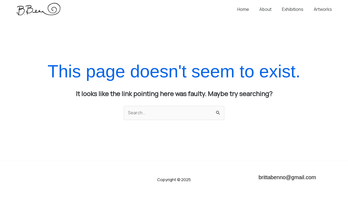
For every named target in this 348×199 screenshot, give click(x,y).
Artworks (324, 9)
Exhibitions (295, 9)
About (269, 9)
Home (249, 9)
